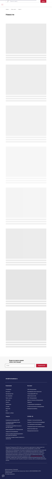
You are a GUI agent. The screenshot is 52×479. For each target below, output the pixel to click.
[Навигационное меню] (2, 4)
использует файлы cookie (36, 455)
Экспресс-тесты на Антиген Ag (34, 420)
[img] (44, 5)
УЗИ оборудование (31, 389)
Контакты (8, 391)
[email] (20, 365)
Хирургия (29, 402)
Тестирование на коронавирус (34, 424)
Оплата (7, 402)
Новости (19, 9)
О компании (8, 389)
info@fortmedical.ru (12, 378)
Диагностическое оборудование (35, 400)
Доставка (8, 400)
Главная (7, 9)
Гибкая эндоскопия (31, 395)
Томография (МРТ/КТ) (32, 393)
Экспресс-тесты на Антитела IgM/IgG (36, 422)
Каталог (29, 385)
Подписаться (41, 365)
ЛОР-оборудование (32, 398)
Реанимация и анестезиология (34, 391)
